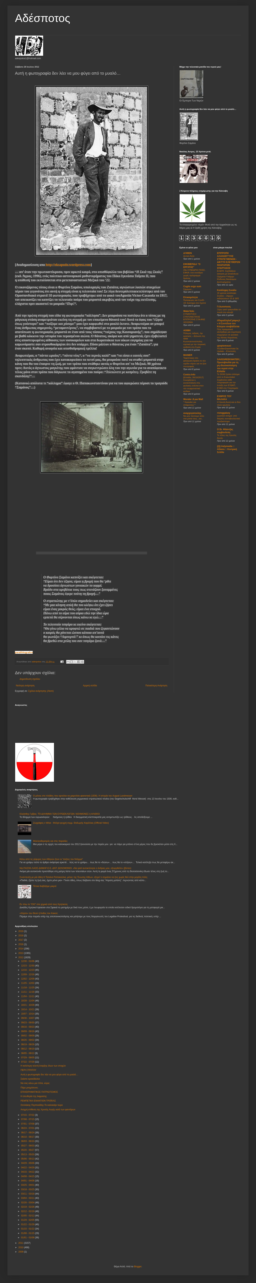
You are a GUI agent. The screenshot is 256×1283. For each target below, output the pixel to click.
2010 (21, 1247)
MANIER (187, 355)
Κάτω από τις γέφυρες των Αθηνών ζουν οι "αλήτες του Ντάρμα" (51, 859)
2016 (21, 944)
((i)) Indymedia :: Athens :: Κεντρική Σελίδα (227, 449)
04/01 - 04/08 (28, 1180)
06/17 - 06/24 (28, 1132)
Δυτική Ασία (188, 256)
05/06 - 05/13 (28, 1158)
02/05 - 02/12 (28, 1215)
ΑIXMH (187, 330)
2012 (21, 957)
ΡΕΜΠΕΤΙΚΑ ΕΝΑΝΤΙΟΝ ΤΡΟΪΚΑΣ (38, 1100)
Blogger (137, 1266)
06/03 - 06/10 (28, 1141)
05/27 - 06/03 (28, 1145)
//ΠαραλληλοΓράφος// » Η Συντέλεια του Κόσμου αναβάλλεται (228, 323)
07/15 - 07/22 (28, 1115)
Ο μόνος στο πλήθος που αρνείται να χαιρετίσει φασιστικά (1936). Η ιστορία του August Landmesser (82, 795)
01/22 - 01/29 (28, 1224)
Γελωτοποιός (224, 306)
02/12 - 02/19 (28, 1211)
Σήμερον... (188, 289)
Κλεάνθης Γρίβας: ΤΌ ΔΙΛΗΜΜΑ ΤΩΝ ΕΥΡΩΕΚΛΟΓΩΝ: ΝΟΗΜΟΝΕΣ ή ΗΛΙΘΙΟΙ (60, 814)
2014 (21, 948)
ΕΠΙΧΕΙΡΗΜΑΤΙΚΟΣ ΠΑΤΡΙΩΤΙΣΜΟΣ (39, 1092)
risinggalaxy (223, 413)
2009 (21, 1251)
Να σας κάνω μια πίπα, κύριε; (35, 1083)
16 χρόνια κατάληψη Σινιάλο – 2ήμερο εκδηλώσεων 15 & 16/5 (228, 296)
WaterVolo (188, 311)
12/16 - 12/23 (28, 970)
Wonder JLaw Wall (193, 399)
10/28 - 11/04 (28, 1000)
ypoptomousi (224, 345)
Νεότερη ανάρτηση (25, 685)
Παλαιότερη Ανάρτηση (156, 685)
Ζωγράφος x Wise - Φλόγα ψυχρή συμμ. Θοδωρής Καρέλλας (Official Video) (71, 823)
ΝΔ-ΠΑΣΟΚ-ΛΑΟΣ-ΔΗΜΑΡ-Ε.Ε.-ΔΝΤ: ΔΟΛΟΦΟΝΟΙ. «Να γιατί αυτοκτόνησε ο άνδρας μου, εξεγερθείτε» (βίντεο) (75, 868)
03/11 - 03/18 (28, 1193)
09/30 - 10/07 (28, 1018)
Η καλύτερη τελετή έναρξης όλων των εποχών (43, 1065)
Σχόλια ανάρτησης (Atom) (41, 691)
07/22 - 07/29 (28, 1062)
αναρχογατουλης (192, 413)
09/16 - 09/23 (28, 1027)
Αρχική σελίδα (90, 685)
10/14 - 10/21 (28, 1009)
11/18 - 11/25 (28, 987)
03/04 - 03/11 (28, 1198)
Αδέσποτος (42, 18)
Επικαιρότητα (190, 297)
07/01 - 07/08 (28, 1123)
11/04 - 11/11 (28, 996)
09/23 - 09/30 (28, 1022)
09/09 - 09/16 (28, 1031)
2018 (21, 935)
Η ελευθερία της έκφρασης (34, 1096)
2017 (21, 940)
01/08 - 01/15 (28, 1233)
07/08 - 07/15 (28, 1119)
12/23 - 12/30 (28, 965)
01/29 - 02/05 (28, 1220)
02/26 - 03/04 (28, 1202)
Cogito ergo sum (192, 286)
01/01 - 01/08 (28, 1237)
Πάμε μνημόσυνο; (29, 1087)
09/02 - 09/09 (28, 1035)
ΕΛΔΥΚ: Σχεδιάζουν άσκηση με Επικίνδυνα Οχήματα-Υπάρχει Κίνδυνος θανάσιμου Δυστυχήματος (227, 276)
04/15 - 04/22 (28, 1172)
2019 (21, 931)
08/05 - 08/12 (28, 1053)
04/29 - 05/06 (28, 1163)
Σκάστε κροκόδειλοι (30, 1079)
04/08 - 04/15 (28, 1176)
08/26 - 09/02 (28, 1040)
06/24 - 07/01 (28, 1128)
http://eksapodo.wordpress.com (68, 265)
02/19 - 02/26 (28, 1207)
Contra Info (189, 374)
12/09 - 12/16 (28, 974)
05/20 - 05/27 (28, 1150)
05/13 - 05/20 (28, 1154)
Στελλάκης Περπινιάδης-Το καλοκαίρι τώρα (42, 1105)
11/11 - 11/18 (28, 992)
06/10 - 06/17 (28, 1137)
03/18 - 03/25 (28, 1189)
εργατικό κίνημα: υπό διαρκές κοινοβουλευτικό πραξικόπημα (228, 418)
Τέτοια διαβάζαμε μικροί (44, 886)
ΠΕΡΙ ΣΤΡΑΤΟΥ (28, 1070)
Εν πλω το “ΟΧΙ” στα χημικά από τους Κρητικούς (44, 904)
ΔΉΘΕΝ (187, 253)
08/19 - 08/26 (28, 1044)
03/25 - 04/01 (28, 1185)
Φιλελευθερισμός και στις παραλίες (50, 841)
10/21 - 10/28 (28, 1005)
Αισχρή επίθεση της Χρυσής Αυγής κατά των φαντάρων (48, 1109)
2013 (21, 953)
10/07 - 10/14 (28, 1013)
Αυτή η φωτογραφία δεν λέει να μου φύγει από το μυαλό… (49, 1074)
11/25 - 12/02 (28, 983)
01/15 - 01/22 (28, 1228)
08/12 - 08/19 (28, 1048)
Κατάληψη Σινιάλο (227, 290)
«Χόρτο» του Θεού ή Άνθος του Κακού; (39, 913)
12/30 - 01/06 (28, 961)
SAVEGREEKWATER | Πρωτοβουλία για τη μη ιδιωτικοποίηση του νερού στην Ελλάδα (228, 365)
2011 (21, 1243)
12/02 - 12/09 (28, 978)
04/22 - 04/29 (28, 1167)
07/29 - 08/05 (28, 1057)
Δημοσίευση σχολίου (30, 679)
